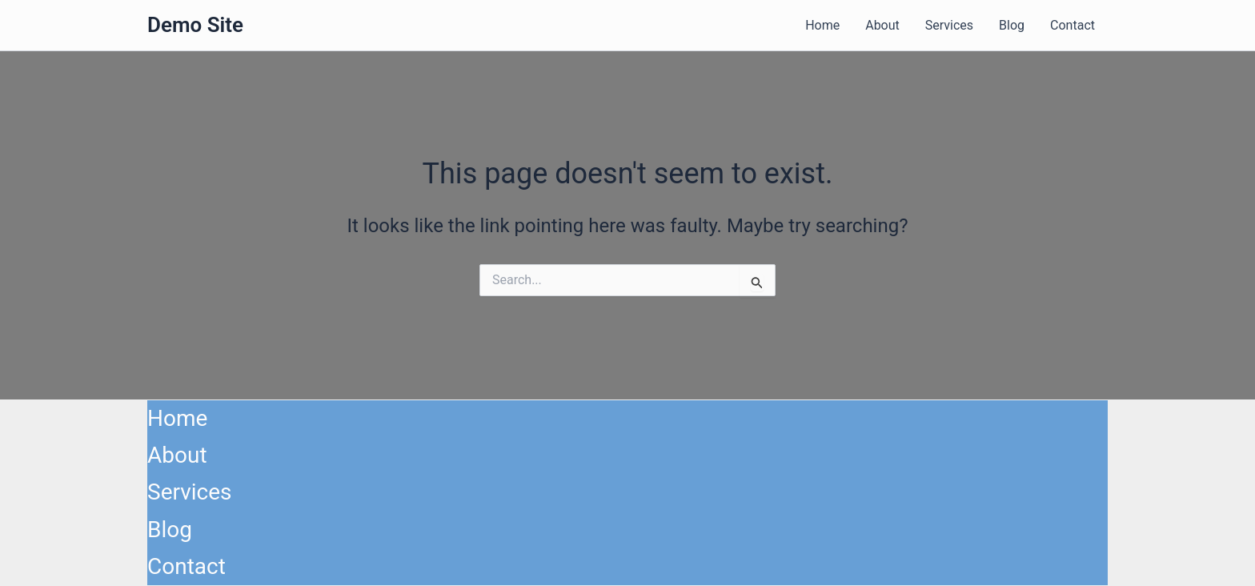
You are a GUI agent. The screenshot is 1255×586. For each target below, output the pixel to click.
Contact (1072, 25)
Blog (1011, 25)
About (882, 25)
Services (949, 25)
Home (822, 25)
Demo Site (195, 25)
